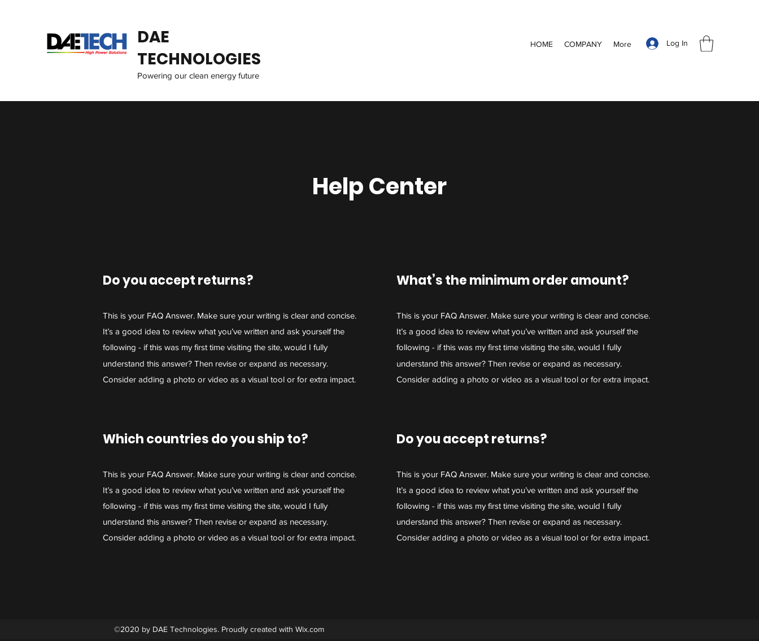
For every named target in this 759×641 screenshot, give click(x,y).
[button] (706, 44)
